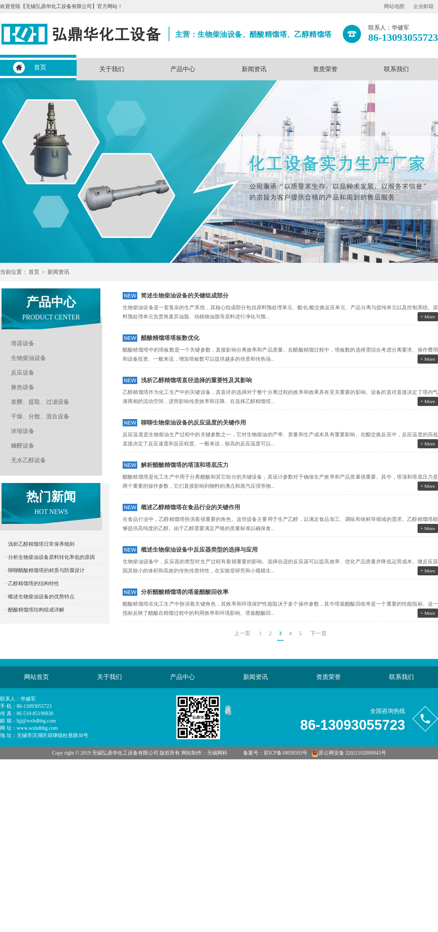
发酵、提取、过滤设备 (40, 402)
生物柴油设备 (28, 358)
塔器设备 (22, 343)
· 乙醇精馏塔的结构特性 (32, 583)
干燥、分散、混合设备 (40, 416)
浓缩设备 (22, 431)
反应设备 (22, 372)
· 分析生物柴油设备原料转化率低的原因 (50, 557)
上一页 (242, 633)
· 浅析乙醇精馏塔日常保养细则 (39, 544)
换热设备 (22, 387)
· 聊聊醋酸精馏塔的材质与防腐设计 (45, 570)
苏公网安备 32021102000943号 (348, 753)
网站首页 (36, 677)
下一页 (318, 633)
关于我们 (111, 69)
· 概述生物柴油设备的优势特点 (39, 596)
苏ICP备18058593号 (285, 753)
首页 (40, 67)
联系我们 (396, 69)
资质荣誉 (325, 69)
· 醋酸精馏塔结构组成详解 (34, 610)
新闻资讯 (254, 69)
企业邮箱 (423, 6)
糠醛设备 (22, 445)
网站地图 (394, 6)
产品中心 (182, 69)
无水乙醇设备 (28, 460)
